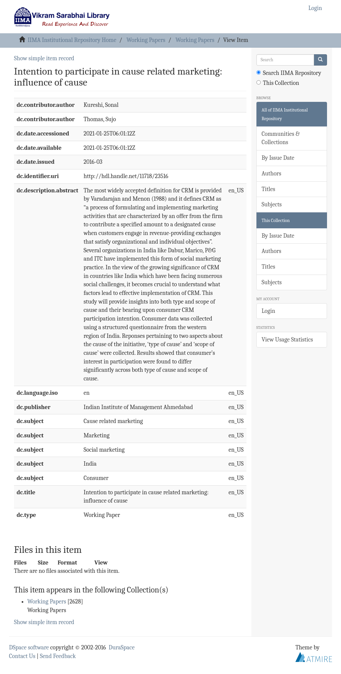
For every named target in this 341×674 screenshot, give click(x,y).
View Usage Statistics (287, 339)
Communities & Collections (281, 138)
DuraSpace (122, 647)
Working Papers (146, 40)
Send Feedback (58, 656)
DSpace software (29, 647)
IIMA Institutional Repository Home (72, 40)
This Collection (277, 83)
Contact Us (22, 656)
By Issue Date (278, 157)
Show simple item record (44, 58)
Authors (271, 173)
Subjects (272, 204)
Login (268, 311)
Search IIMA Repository (288, 73)
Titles (268, 189)
